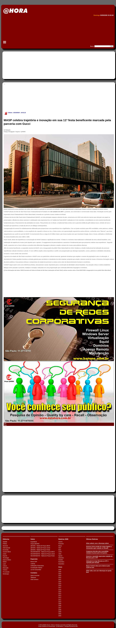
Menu (4, 43)
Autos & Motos (7, 560)
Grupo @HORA (35, 543)
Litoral (4, 554)
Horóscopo (6, 574)
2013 (59, 595)
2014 (59, 593)
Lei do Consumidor (36, 569)
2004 (59, 613)
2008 (59, 605)
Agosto (60, 556)
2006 (59, 609)
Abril (59, 548)
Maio (59, 549)
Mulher (5, 561)
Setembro (61, 558)
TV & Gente (6, 572)
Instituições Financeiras (37, 565)
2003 (59, 615)
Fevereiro (61, 543)
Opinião (5, 541)
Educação (5, 568)
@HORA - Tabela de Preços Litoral (40, 548)
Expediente (34, 541)
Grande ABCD (7, 551)
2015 (59, 591)
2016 (59, 589)
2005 (59, 611)
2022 (59, 577)
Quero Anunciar (35, 575)
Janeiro (60, 541)
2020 (59, 581)
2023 (59, 575)
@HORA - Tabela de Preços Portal (40, 549)
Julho (59, 554)
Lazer (4, 564)
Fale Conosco (34, 579)
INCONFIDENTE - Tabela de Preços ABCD (43, 551)
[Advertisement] (56, 30)
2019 (59, 583)
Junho (60, 551)
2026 (59, 569)
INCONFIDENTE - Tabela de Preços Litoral (43, 554)
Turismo (5, 570)
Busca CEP (34, 561)
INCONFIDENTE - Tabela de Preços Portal (43, 556)
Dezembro (61, 564)
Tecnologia (6, 558)
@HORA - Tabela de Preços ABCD (40, 546)
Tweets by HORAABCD (9, 528)
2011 (59, 599)
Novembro (61, 561)
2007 (59, 608)
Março (60, 546)
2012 (59, 597)
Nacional (5, 546)
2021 (59, 579)
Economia (5, 549)
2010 (59, 601)
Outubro (60, 560)
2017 (59, 587)
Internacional (6, 548)
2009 (59, 603)
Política (5, 543)
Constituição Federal (36, 567)
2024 (59, 573)
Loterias (33, 563)
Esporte (5, 556)
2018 (59, 585)
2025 (59, 571)
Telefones (33, 577)
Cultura (10, 112)
